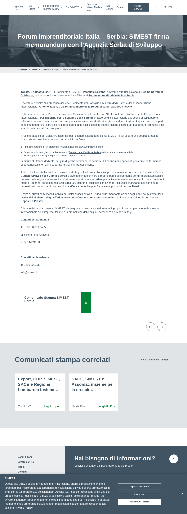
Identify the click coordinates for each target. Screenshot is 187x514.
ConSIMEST (72, 7)
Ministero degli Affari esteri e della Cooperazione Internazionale (73, 197)
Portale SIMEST (138, 7)
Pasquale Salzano (94, 91)
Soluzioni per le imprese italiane (51, 7)
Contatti (120, 7)
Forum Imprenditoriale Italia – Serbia (111, 95)
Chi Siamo (32, 7)
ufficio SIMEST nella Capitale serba (45, 175)
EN (170, 7)
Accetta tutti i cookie (139, 502)
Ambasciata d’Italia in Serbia (85, 152)
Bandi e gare (25, 457)
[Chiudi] (182, 493)
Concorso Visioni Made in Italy (95, 7)
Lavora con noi (26, 462)
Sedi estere (109, 7)
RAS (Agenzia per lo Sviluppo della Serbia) (66, 117)
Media (34, 69)
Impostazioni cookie (139, 486)
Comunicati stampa (50, 69)
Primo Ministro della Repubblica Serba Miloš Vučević (98, 106)
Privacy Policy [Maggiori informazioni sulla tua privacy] (24, 507)
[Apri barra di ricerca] (157, 7)
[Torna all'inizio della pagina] (173, 458)
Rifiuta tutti (139, 494)
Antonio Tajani (48, 106)
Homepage (22, 69)
